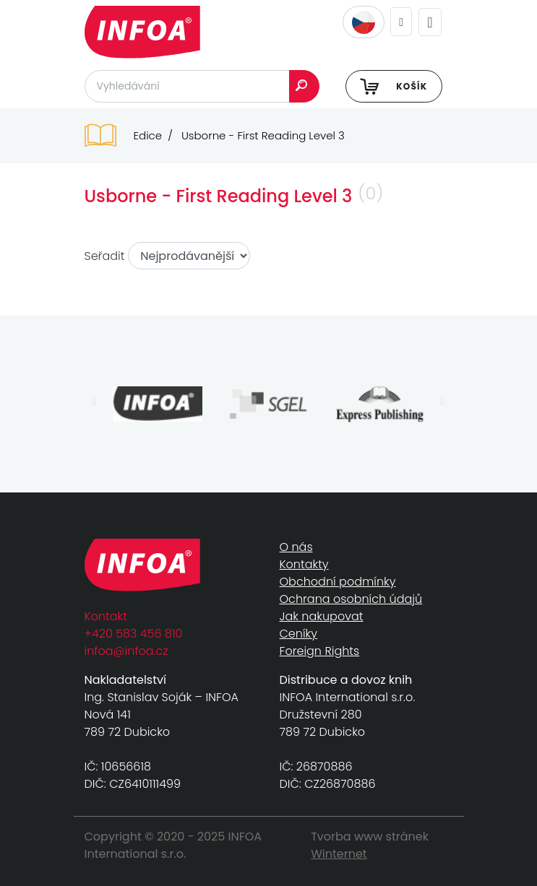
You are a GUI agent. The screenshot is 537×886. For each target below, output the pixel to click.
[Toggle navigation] (430, 22)
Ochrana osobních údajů (351, 599)
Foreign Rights (320, 651)
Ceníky (298, 633)
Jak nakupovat (322, 616)
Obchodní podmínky (338, 581)
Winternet (339, 854)
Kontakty (304, 564)
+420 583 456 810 (134, 633)
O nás (296, 547)
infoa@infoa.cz (126, 651)
